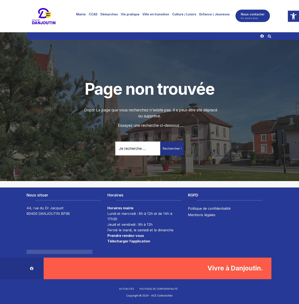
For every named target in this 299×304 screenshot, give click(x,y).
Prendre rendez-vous (125, 235)
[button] (293, 16)
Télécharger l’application (128, 241)
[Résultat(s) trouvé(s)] (269, 36)
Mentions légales (201, 215)
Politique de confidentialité (209, 208)
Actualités (126, 288)
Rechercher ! (172, 148)
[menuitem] (81, 14)
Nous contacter (253, 16)
